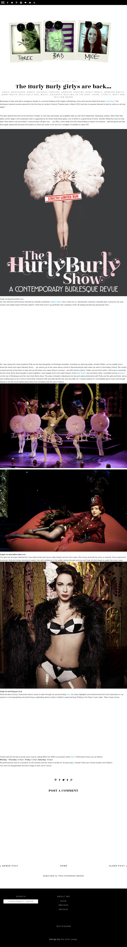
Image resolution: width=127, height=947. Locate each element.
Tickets (106, 94)
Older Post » (118, 866)
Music (45, 94)
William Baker (56, 302)
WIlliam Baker (63, 97)
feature (122, 373)
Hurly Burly (93, 92)
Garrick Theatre (72, 92)
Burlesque (18, 92)
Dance (31, 92)
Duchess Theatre (48, 92)
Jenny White (9, 94)
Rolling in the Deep (77, 94)
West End (119, 94)
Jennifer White (114, 92)
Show (95, 94)
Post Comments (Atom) (71, 876)
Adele (6, 92)
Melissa (63, 905)
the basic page (69, 939)
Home (63, 866)
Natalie (63, 909)
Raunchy (56, 94)
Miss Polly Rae (29, 94)
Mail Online (81, 373)
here (68, 694)
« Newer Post (9, 866)
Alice (63, 901)
